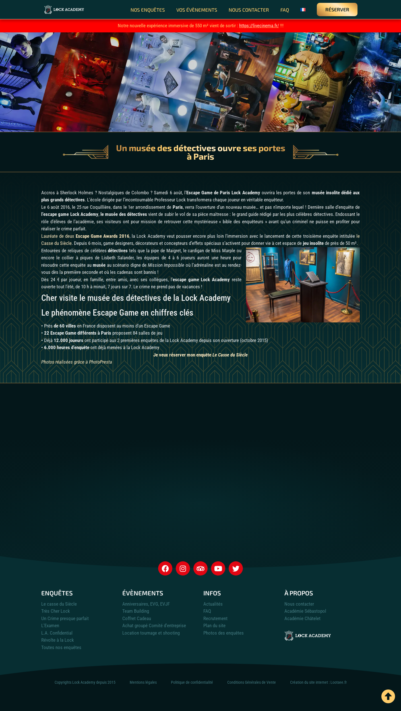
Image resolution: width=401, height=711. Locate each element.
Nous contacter (249, 9)
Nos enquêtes (148, 9)
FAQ (284, 9)
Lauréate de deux (85, 236)
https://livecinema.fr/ (259, 25)
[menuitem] (303, 9)
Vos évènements (196, 9)
